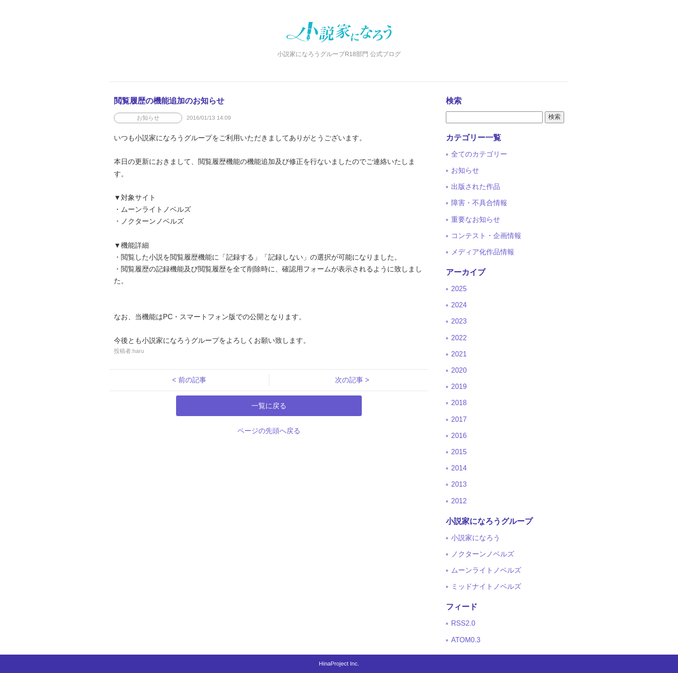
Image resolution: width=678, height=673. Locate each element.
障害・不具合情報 (479, 203)
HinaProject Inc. (339, 663)
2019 (459, 386)
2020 (459, 370)
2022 (459, 338)
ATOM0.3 (465, 640)
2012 (459, 501)
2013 (459, 484)
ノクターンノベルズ (482, 554)
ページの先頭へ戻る (268, 430)
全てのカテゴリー (479, 154)
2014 (459, 468)
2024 (459, 305)
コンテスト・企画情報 (486, 235)
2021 (459, 354)
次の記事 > (348, 380)
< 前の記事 (192, 380)
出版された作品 (475, 186)
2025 (459, 288)
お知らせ (465, 170)
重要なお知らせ (475, 219)
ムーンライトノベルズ (486, 570)
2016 (459, 435)
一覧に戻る (268, 405)
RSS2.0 (463, 623)
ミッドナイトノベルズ (486, 586)
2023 (459, 321)
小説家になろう (475, 537)
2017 (459, 419)
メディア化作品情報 (482, 252)
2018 (459, 402)
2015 (459, 452)
